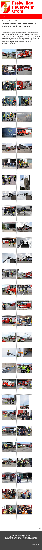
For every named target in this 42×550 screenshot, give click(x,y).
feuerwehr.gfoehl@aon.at (13, 538)
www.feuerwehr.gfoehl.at (29, 538)
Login (40, 528)
